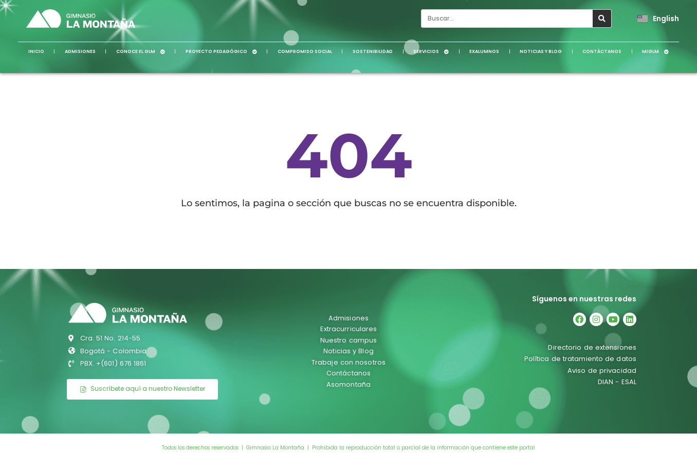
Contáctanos (601, 51)
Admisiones (80, 51)
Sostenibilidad (373, 51)
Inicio (36, 51)
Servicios (431, 51)
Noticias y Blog (541, 51)
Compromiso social (305, 51)
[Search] (602, 18)
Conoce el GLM (140, 51)
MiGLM (655, 51)
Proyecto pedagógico (221, 51)
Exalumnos (484, 51)
